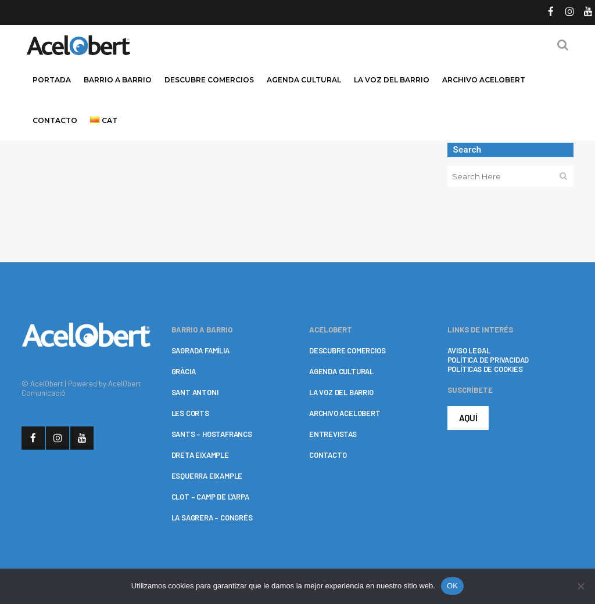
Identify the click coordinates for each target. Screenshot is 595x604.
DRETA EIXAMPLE (200, 455)
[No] (580, 586)
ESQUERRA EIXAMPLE (207, 475)
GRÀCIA (183, 371)
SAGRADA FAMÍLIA (200, 350)
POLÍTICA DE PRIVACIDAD (488, 359)
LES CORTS (190, 413)
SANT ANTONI (194, 392)
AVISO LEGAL (468, 350)
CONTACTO (327, 455)
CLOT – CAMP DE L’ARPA (210, 496)
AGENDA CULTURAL (341, 371)
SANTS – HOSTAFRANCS (211, 434)
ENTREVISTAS (333, 434)
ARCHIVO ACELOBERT (345, 413)
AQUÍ (468, 418)
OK (452, 585)
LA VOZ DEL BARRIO (341, 392)
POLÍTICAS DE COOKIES (485, 369)
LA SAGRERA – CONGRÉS (212, 517)
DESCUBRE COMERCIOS (347, 350)
